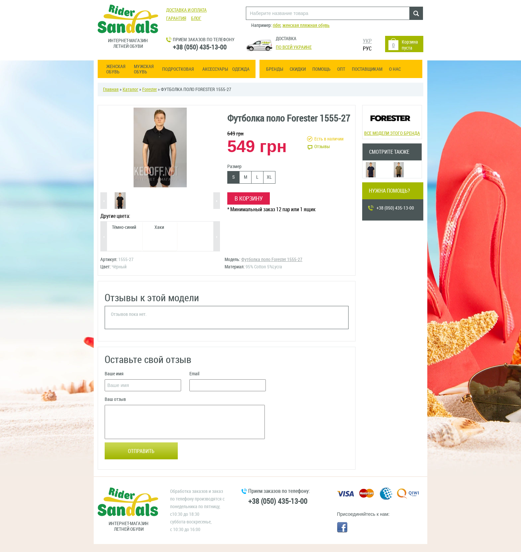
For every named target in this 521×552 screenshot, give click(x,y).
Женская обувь (115, 69)
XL (269, 177)
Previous (103, 201)
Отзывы (322, 146)
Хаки (159, 227)
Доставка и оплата (186, 10)
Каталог (130, 89)
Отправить (141, 451)
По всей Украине (294, 47)
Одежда (241, 69)
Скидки (298, 69)
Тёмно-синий (124, 227)
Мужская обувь (144, 69)
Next (216, 201)
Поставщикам (367, 69)
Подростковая (178, 69)
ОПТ (341, 69)
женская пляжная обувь (306, 25)
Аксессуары (215, 69)
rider (276, 25)
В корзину (249, 198)
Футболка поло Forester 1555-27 (271, 259)
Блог (196, 18)
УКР (367, 41)
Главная (111, 89)
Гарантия (176, 18)
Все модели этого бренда (392, 121)
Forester (149, 89)
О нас (395, 69)
